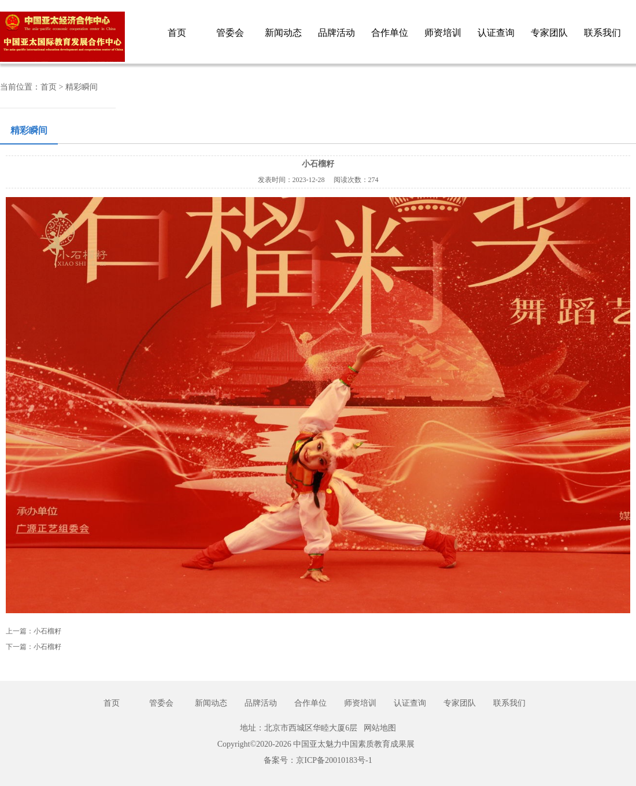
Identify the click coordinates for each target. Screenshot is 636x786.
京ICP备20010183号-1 (334, 760)
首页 (177, 33)
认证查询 (496, 33)
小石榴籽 (47, 631)
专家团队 (549, 33)
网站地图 (380, 728)
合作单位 (389, 33)
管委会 (230, 33)
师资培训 (442, 33)
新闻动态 (283, 33)
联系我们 (602, 33)
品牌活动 (336, 33)
